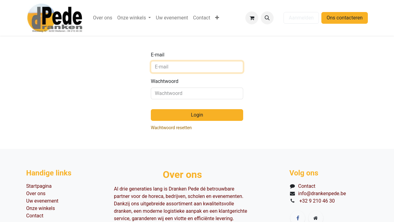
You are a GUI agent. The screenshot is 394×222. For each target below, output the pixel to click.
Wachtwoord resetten (171, 127)
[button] (267, 17)
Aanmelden (301, 18)
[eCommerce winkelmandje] (251, 17)
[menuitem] (102, 18)
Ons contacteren (345, 18)
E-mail (157, 55)
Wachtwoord (165, 81)
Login (197, 115)
